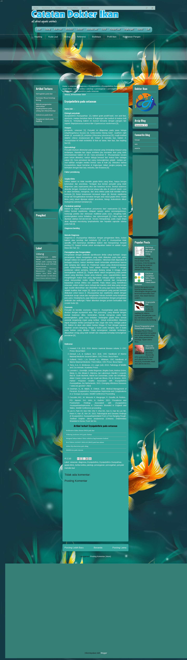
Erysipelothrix (94, 86)
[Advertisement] (93, 61)
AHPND (38, 264)
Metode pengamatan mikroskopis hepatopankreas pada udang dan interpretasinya (45, 107)
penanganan (100, 89)
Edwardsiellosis (50, 259)
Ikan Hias (58, 29)
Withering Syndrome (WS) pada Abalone (79, 434)
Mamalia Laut (92, 29)
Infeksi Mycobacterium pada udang (77, 446)
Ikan (39, 29)
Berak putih (45, 264)
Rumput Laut (115, 29)
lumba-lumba (79, 89)
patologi (90, 89)
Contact (58, 8)
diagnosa (83, 86)
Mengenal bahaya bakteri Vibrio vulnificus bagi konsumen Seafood (87, 438)
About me (85, 8)
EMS (54, 264)
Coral (103, 29)
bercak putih (40, 262)
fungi (54, 262)
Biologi (67, 37)
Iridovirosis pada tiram (44, 115)
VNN (50, 276)
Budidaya (96, 37)
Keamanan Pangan (132, 37)
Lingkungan (128, 29)
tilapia (54, 278)
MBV (44, 276)
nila (41, 276)
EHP (51, 264)
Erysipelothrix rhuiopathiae (113, 86)
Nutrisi (140, 29)
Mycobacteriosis (42, 257)
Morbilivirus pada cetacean (74, 450)
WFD (54, 273)
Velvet (38, 259)
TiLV (48, 276)
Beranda (98, 547)
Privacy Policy (72, 8)
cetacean (73, 86)
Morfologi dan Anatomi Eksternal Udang (150, 251)
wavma (137, 148)
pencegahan (113, 89)
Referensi (81, 37)
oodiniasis (48, 278)
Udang (47, 29)
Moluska (69, 29)
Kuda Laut (53, 37)
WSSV (38, 276)
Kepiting (38, 37)
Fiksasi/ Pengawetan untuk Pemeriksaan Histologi (144, 327)
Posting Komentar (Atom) (100, 556)
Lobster (80, 29)
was (136, 144)
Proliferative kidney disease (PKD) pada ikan (80, 430)
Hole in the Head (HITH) (149, 347)
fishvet (137, 140)
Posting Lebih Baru (74, 547)
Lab (148, 29)
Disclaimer (46, 8)
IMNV (54, 257)
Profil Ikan (111, 37)
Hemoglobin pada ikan (44, 94)
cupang (49, 262)
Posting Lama (119, 547)
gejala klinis (67, 89)
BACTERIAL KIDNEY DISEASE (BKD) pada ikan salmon (85, 442)
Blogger (104, 653)
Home (36, 8)
